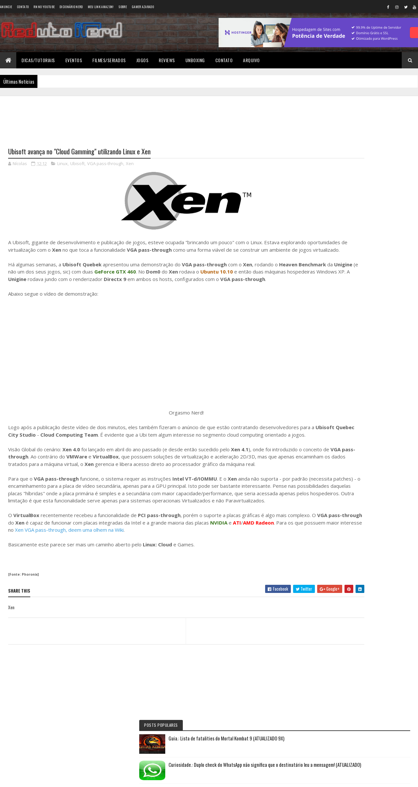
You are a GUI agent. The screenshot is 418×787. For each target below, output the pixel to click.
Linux (62, 165)
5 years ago (363, 302)
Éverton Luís (341, 287)
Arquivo (251, 60)
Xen (130, 165)
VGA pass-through (105, 165)
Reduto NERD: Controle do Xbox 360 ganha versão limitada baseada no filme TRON (357, 273)
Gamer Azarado (143, 6)
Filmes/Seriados (109, 60)
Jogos (142, 60)
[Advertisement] (155, 117)
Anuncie (6, 6)
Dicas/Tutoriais (38, 60)
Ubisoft (77, 165)
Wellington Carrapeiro (351, 314)
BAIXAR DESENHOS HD (350, 341)
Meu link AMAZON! (101, 6)
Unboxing (195, 60)
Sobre (122, 6)
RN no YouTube (44, 6)
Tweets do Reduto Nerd (364, 405)
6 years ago (363, 329)
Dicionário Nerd (71, 6)
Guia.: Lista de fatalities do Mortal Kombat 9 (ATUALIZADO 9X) (375, 131)
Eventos (73, 60)
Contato (23, 6)
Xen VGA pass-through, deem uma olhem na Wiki (204, 567)
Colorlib (32, 778)
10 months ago (384, 275)
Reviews (167, 60)
